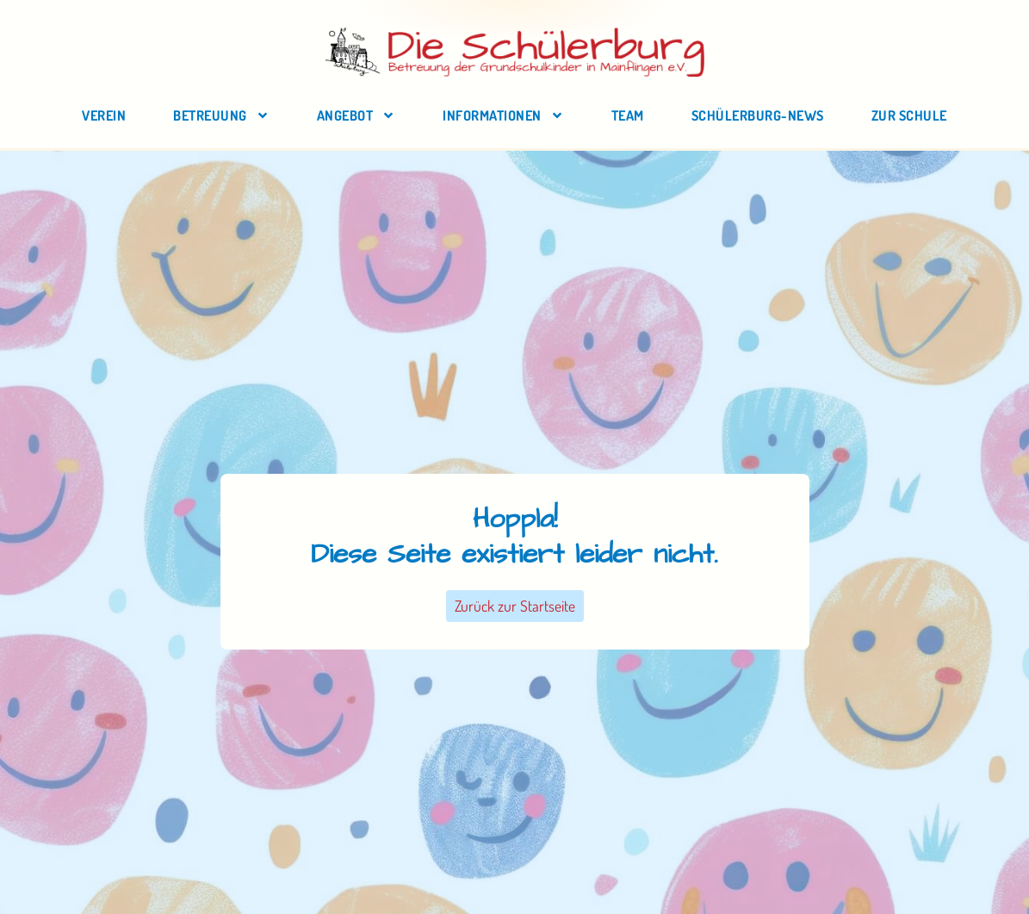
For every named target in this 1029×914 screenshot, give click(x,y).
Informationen (503, 115)
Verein (104, 115)
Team (627, 115)
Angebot (356, 115)
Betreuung (221, 115)
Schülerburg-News (757, 115)
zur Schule (909, 115)
